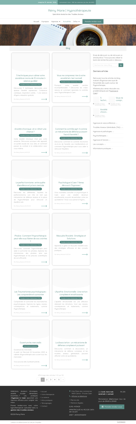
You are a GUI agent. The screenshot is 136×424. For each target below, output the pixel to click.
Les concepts (98, 144)
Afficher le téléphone (79, 396)
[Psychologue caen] (71, 169)
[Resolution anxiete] (71, 222)
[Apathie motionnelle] (71, 278)
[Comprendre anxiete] (71, 62)
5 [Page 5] (58, 380)
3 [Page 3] (50, 380)
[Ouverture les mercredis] (30, 329)
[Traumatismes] (30, 278)
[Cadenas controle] (71, 116)
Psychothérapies (99, 136)
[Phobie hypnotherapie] (30, 222)
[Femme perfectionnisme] (30, 169)
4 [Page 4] (54, 380)
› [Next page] (63, 380)
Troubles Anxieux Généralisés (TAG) (106, 127)
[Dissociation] (71, 329)
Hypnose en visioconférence (104, 123)
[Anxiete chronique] (30, 116)
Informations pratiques (102, 148)
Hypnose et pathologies (102, 131)
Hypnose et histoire (100, 140)
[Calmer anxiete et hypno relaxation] (30, 62)
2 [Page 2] (46, 380)
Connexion (121, 422)
